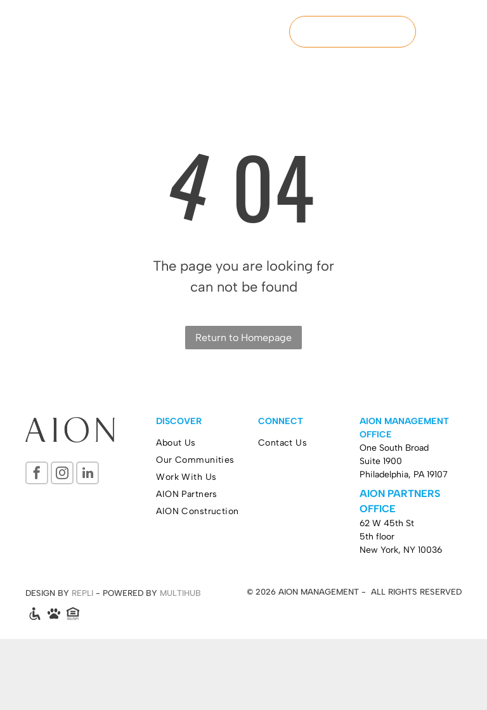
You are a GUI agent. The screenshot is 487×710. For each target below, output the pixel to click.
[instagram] (62, 474)
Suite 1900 (381, 461)
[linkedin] (87, 474)
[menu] (459, 31)
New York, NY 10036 (401, 550)
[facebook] (36, 474)
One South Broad (394, 447)
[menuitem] (207, 442)
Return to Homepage (243, 338)
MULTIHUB (180, 593)
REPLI (82, 593)
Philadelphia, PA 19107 (404, 474)
